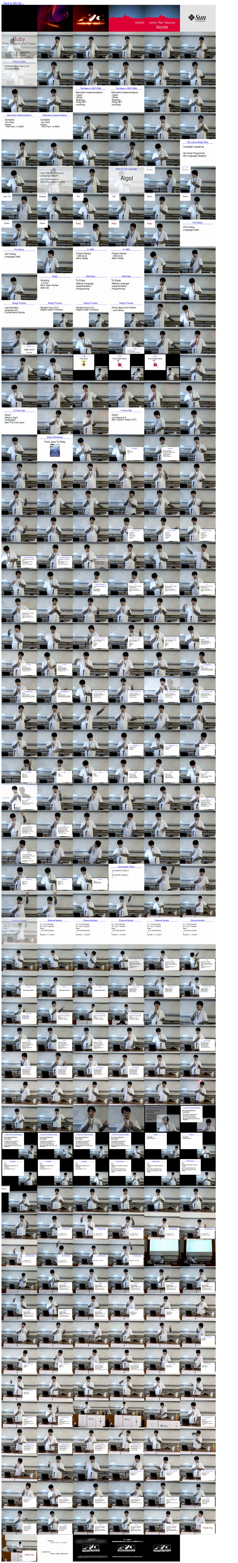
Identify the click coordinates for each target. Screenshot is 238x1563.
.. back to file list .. (12, 3)
